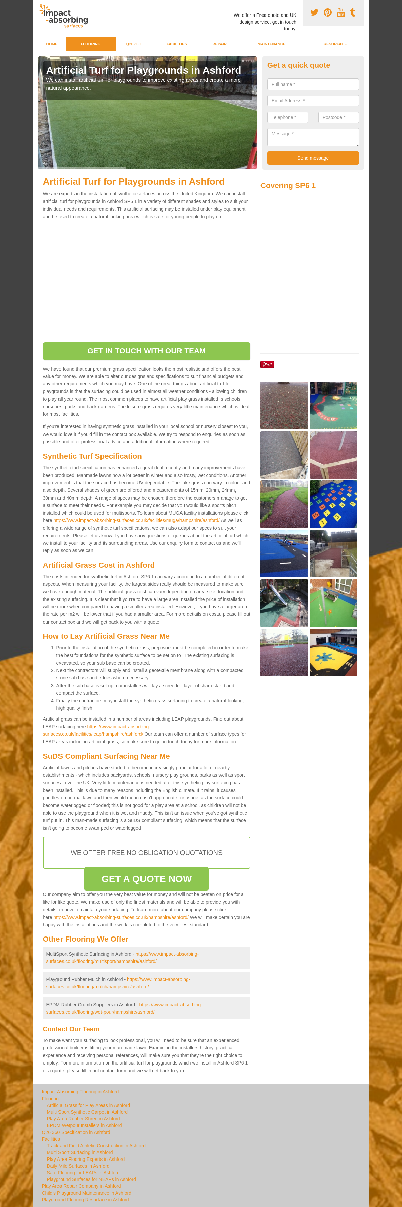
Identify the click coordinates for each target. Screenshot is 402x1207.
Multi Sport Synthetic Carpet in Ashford (87, 1112)
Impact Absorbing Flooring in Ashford (80, 1091)
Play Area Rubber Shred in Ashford (83, 1118)
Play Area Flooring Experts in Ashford (86, 1159)
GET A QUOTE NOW (147, 879)
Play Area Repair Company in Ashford (81, 1186)
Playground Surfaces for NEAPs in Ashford (91, 1179)
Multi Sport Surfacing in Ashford (80, 1152)
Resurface (335, 44)
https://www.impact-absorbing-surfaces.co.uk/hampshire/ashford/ (121, 917)
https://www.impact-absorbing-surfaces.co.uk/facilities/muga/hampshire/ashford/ (136, 520)
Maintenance (272, 44)
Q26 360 (133, 44)
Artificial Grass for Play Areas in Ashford (88, 1105)
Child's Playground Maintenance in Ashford (87, 1193)
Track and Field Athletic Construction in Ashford (96, 1145)
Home (52, 44)
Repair (219, 44)
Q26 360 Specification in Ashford (76, 1132)
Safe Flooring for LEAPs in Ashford (83, 1172)
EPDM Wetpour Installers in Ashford (84, 1125)
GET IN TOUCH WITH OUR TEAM (146, 351)
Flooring (90, 44)
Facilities (177, 44)
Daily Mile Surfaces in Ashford (78, 1166)
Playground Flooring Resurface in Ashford (85, 1199)
